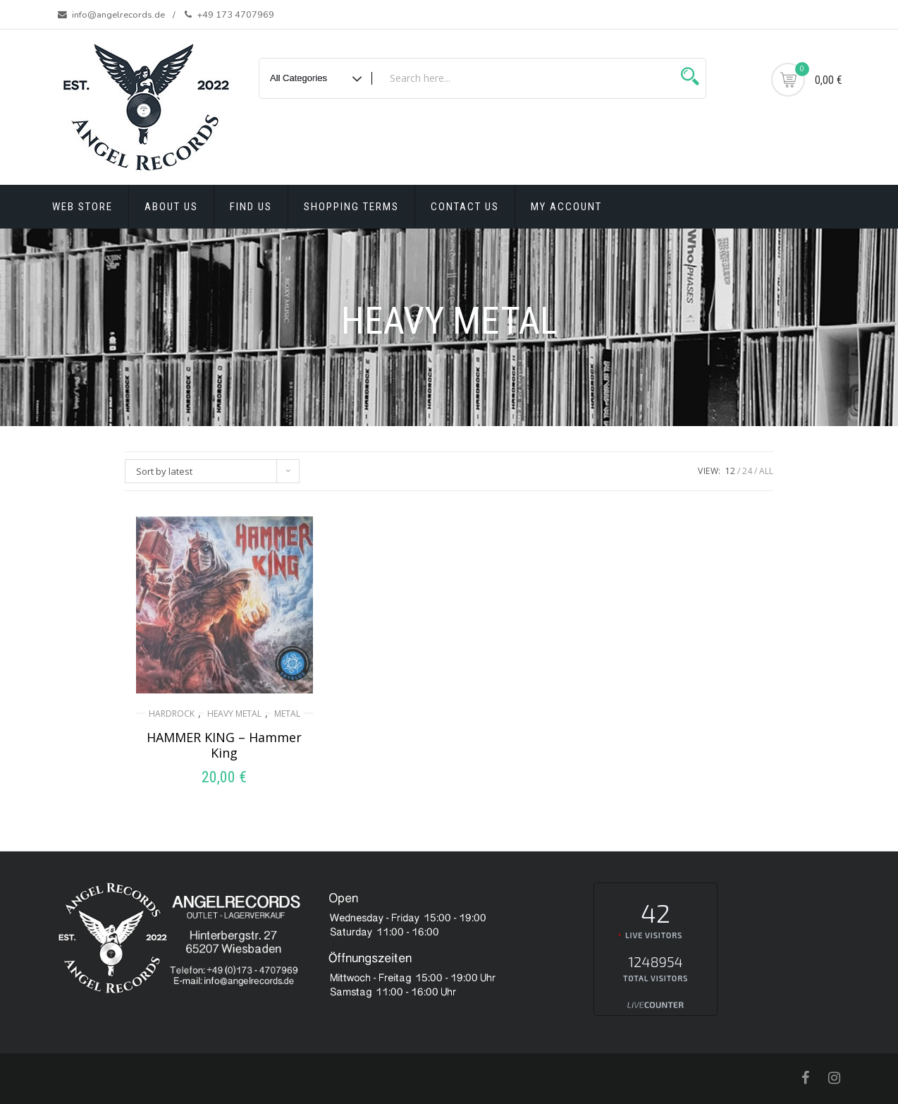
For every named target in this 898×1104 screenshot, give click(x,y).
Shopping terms (351, 206)
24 (747, 471)
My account (566, 206)
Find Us (251, 206)
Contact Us (465, 206)
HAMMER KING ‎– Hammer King (224, 744)
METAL (287, 714)
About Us (171, 206)
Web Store (82, 206)
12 (730, 471)
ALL (766, 471)
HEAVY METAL (234, 714)
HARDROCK (172, 714)
